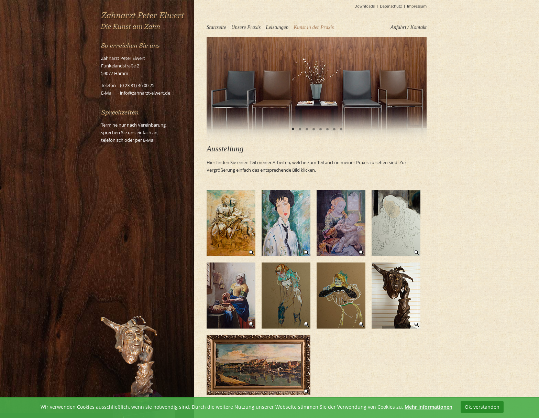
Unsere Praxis (246, 27)
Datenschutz (391, 6)
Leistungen (277, 27)
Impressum (417, 6)
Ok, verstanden (482, 407)
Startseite (216, 27)
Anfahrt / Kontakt (408, 27)
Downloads (364, 6)
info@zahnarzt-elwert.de (145, 93)
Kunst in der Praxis (314, 27)
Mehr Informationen (428, 407)
